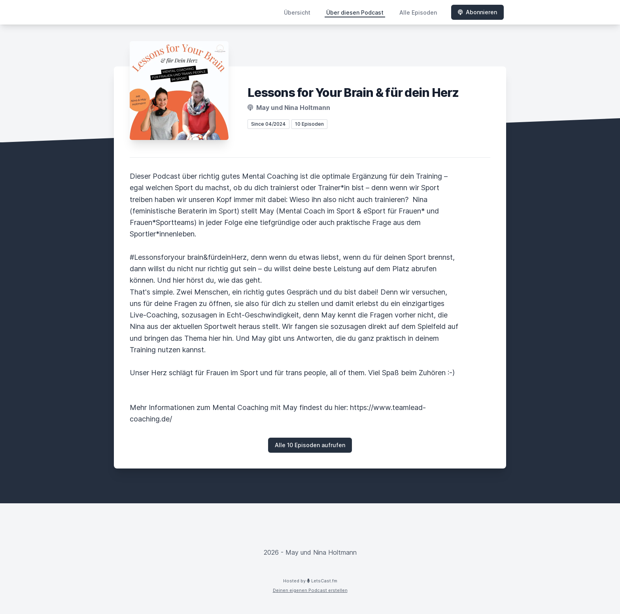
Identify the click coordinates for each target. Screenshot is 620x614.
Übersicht (297, 12)
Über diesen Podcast (355, 12)
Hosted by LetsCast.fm (310, 581)
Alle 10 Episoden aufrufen (310, 445)
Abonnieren (477, 12)
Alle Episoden (418, 12)
